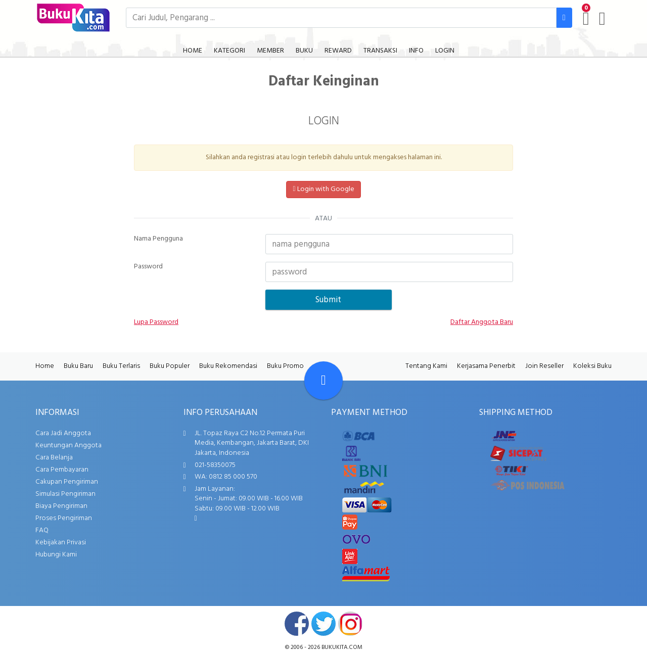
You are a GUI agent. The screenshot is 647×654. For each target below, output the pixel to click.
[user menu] (602, 19)
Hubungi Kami (56, 554)
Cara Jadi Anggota (63, 433)
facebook (296, 623)
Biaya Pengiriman (61, 506)
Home (44, 366)
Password (148, 267)
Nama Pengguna (158, 239)
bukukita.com (341, 647)
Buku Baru (78, 366)
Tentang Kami (426, 366)
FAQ (42, 530)
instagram (350, 623)
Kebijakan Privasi (60, 542)
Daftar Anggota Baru (481, 322)
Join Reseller (544, 366)
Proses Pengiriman (63, 518)
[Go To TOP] (323, 380)
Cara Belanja (54, 457)
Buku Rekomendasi (228, 366)
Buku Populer (170, 366)
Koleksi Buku (592, 366)
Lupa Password (156, 322)
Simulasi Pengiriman (65, 494)
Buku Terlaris (121, 366)
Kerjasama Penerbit (486, 366)
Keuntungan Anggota (68, 445)
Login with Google (323, 189)
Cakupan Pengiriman (66, 482)
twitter (323, 623)
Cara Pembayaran (61, 470)
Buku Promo (285, 366)
